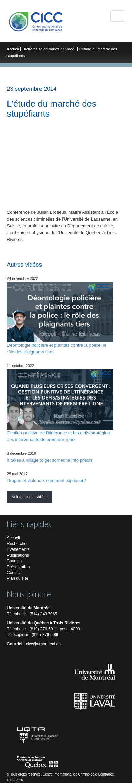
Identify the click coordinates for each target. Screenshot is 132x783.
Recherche (17, 543)
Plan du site (17, 578)
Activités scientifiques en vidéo (50, 49)
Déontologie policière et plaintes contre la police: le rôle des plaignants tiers (60, 318)
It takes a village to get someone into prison (49, 460)
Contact (14, 572)
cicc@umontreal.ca (43, 644)
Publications (18, 555)
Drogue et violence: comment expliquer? (46, 480)
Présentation (18, 566)
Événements (18, 549)
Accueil (13, 49)
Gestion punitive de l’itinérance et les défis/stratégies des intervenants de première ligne (60, 405)
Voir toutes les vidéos (29, 497)
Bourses (14, 561)
